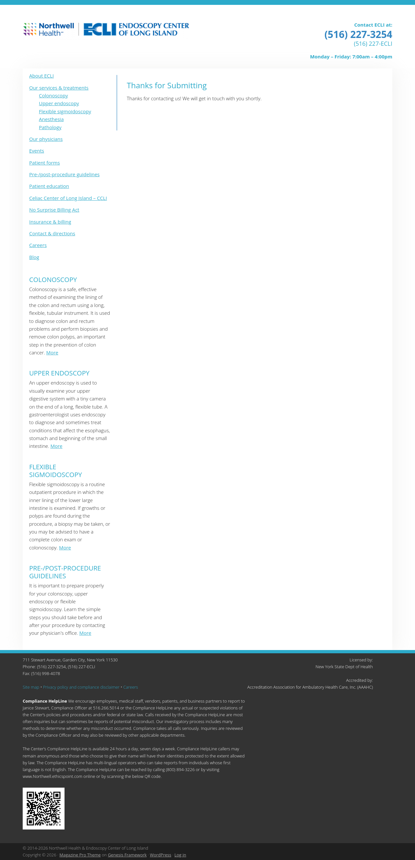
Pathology (50, 127)
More (52, 352)
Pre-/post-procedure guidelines (64, 174)
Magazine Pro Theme (80, 855)
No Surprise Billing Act (54, 209)
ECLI (106, 30)
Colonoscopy (53, 95)
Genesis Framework (127, 855)
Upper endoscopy (59, 103)
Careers (38, 245)
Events (36, 150)
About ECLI (41, 75)
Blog (34, 257)
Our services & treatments (59, 87)
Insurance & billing (50, 221)
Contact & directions (52, 233)
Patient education (49, 186)
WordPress (160, 855)
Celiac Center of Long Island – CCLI (68, 198)
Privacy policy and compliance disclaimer (81, 687)
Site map (31, 687)
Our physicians (46, 139)
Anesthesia (51, 119)
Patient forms (44, 162)
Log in (180, 855)
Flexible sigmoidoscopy (65, 111)
